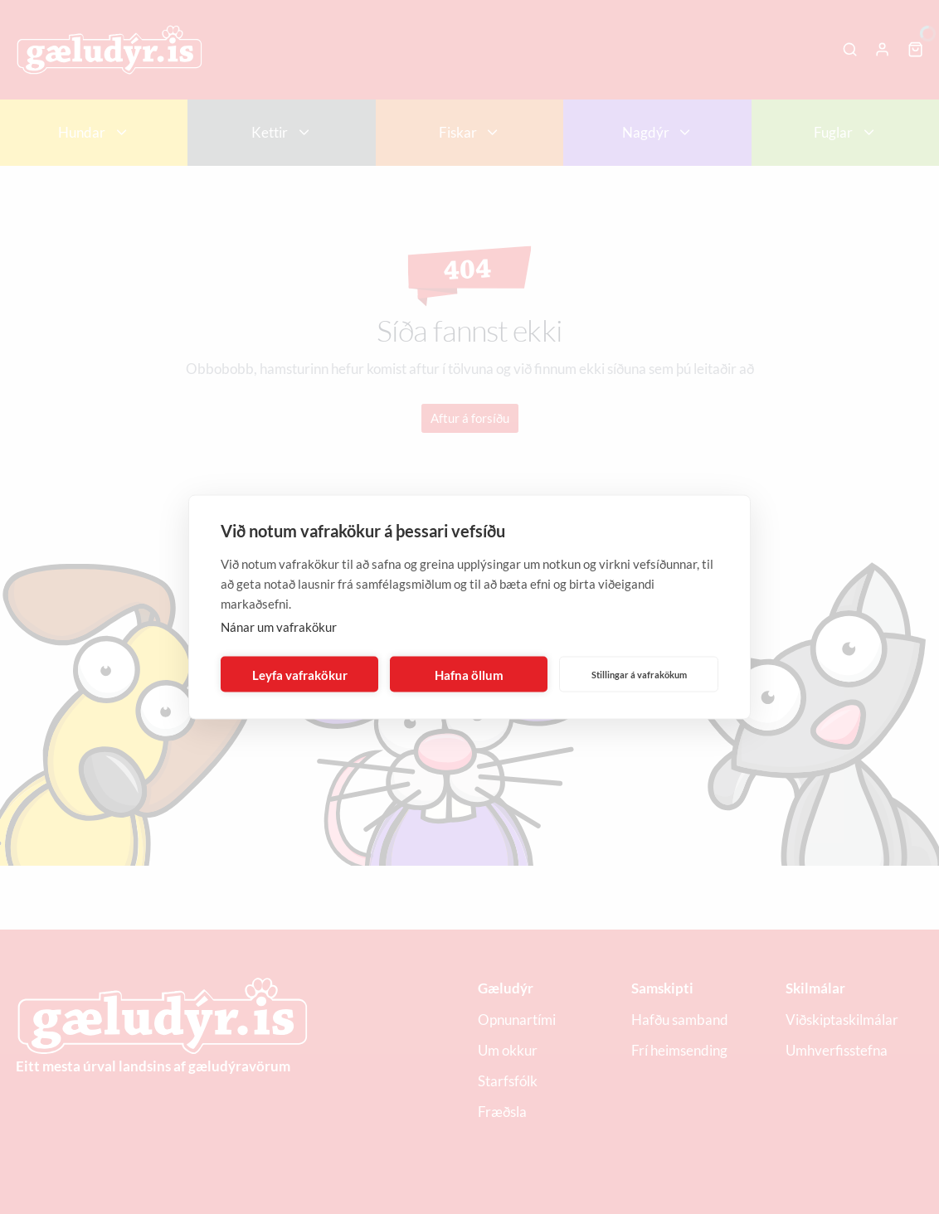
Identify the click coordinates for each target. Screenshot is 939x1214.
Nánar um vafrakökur (279, 626)
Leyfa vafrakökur (300, 674)
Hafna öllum (469, 674)
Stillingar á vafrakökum (639, 673)
